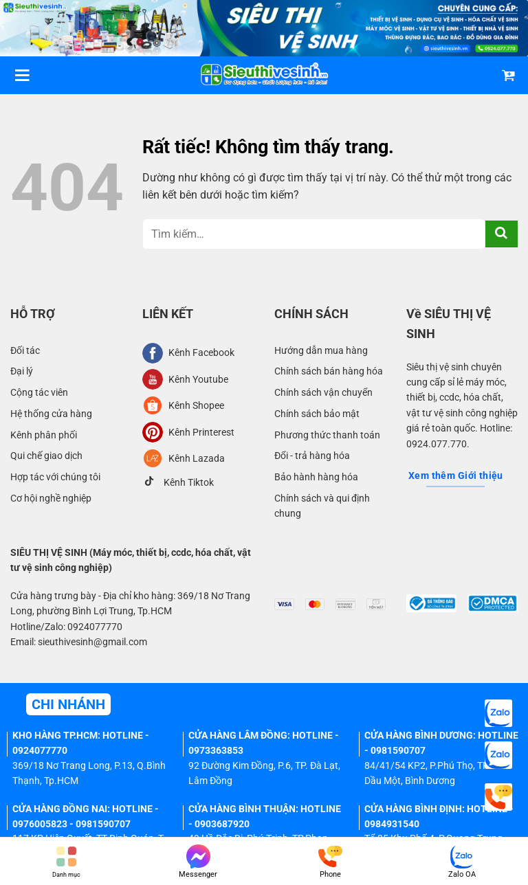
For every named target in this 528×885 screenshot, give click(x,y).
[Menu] (22, 75)
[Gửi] (501, 234)
